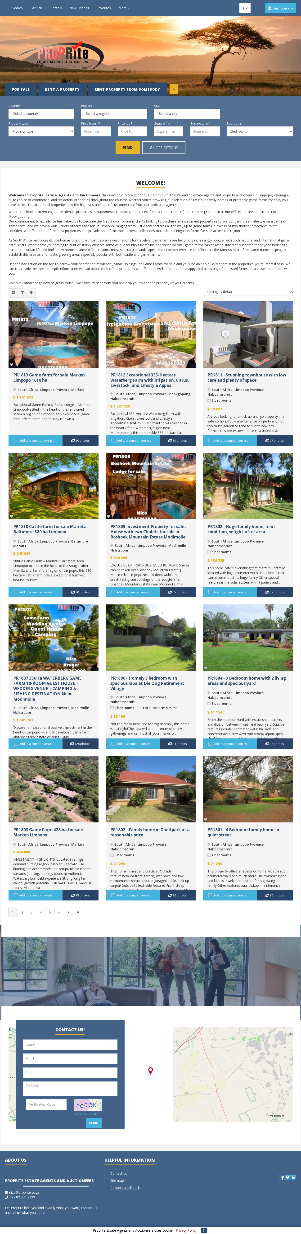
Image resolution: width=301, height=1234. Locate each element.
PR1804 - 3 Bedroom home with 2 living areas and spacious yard (246, 680)
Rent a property (62, 89)
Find (128, 147)
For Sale (36, 8)
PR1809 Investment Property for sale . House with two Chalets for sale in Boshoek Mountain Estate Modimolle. (148, 532)
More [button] (123, 8)
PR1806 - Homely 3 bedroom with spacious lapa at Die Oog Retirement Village (147, 683)
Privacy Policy (186, 1230)
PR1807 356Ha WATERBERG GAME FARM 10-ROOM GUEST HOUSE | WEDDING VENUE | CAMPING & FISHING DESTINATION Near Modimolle (47, 688)
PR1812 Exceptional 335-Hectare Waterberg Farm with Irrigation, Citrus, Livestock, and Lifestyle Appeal (149, 380)
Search (17, 8)
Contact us (118, 1173)
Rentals (56, 8)
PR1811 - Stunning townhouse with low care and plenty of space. (246, 377)
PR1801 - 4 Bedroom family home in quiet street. (243, 832)
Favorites (104, 8)
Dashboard (280, 8)
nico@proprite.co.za (24, 1192)
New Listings (79, 8)
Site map (117, 1180)
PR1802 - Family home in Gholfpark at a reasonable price (150, 832)
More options (164, 147)
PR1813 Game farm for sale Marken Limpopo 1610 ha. (49, 377)
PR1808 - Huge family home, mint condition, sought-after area (241, 529)
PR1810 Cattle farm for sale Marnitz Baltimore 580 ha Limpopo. (49, 529)
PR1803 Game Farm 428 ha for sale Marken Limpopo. (48, 832)
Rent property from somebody (127, 89)
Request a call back (125, 1187)
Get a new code (86, 1114)
